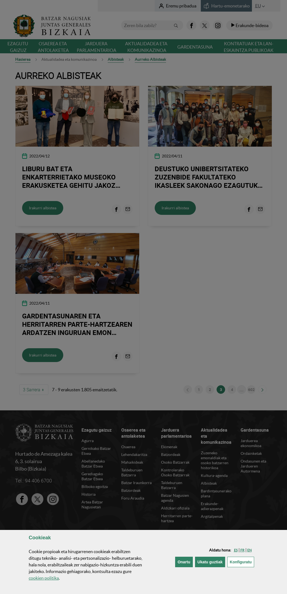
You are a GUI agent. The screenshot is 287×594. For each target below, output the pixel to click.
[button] (236, 550)
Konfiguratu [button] (242, 561)
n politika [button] (44, 577)
